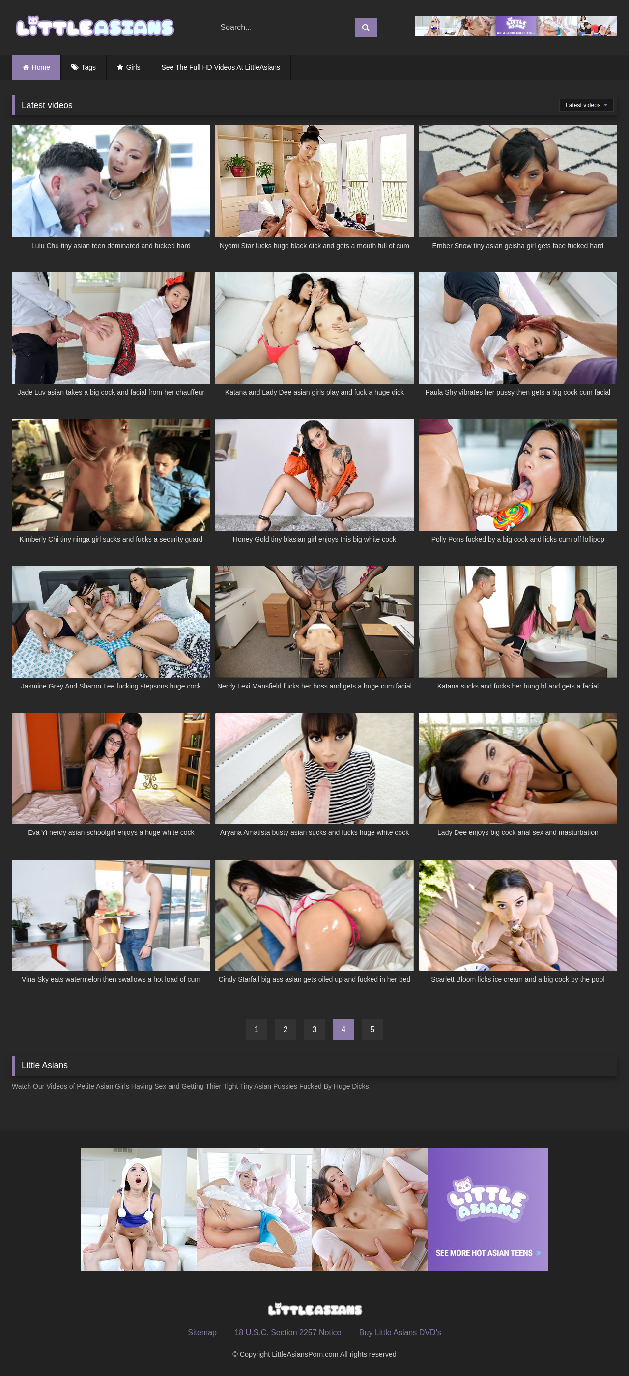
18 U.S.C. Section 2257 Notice (287, 1332)
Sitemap (202, 1332)
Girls (133, 67)
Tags (89, 67)
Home (41, 67)
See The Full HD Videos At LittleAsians (221, 67)
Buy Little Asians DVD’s (400, 1332)
